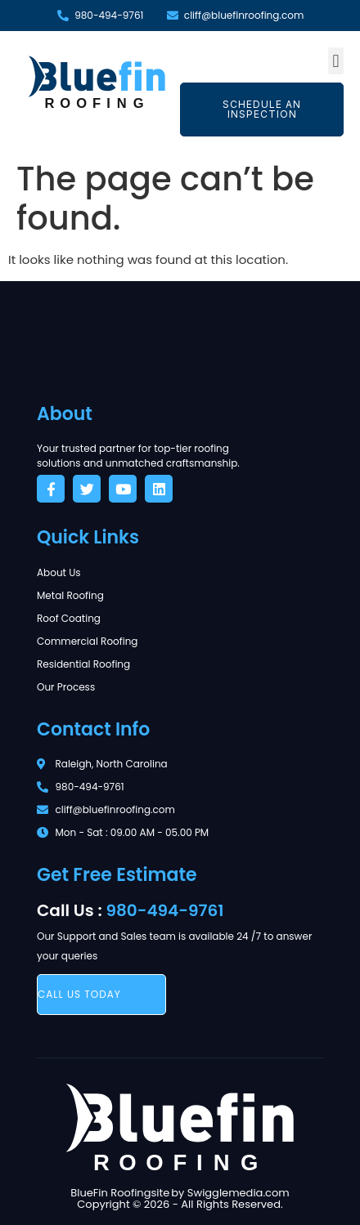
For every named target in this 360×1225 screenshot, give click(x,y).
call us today (79, 994)
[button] (336, 60)
